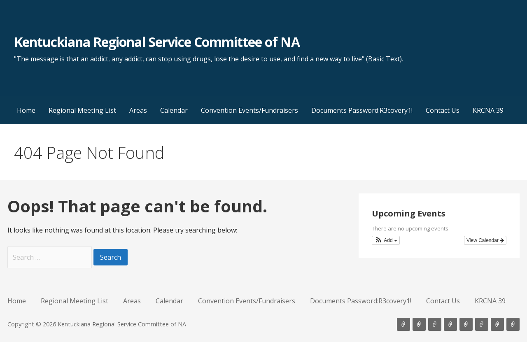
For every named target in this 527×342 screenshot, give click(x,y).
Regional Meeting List (82, 110)
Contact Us (442, 110)
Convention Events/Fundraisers (249, 110)
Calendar (174, 110)
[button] (385, 240)
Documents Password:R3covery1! (362, 110)
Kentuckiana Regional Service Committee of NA (157, 42)
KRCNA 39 (488, 110)
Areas (138, 110)
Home (26, 110)
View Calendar (485, 240)
